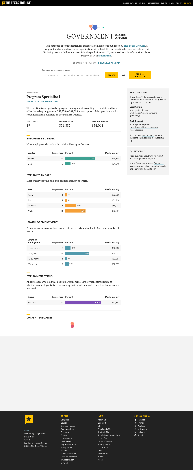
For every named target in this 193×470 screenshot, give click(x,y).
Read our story (136, 156)
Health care (66, 441)
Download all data (109, 63)
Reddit (139, 435)
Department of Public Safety (44, 101)
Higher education (68, 444)
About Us (102, 419)
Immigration (66, 447)
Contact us (29, 436)
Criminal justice (68, 426)
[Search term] (73, 75)
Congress (65, 419)
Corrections (103, 447)
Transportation (67, 459)
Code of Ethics (104, 438)
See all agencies (140, 75)
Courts (64, 423)
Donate (27, 430)
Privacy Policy (104, 444)
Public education (68, 453)
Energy (64, 435)
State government (69, 456)
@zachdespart (136, 129)
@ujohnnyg (135, 115)
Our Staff (102, 423)
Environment (66, 438)
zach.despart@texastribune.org (144, 127)
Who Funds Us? (104, 429)
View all (64, 463)
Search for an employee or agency (56, 70)
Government (90, 36)
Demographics (67, 429)
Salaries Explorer (121, 36)
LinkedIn (139, 432)
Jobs (99, 426)
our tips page (148, 135)
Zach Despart (136, 121)
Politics (64, 450)
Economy (65, 432)
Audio (100, 456)
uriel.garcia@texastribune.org (143, 112)
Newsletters (103, 453)
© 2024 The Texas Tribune (35, 446)
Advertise (28, 440)
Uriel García (136, 106)
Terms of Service (105, 441)
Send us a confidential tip (35, 443)
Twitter (139, 423)
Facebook (140, 419)
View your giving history (34, 433)
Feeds (100, 450)
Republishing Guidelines (109, 435)
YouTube (139, 426)
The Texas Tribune (134, 45)
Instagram (140, 429)
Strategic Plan (104, 432)
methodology (150, 169)
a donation (104, 55)
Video (100, 459)
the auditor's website (70, 114)
